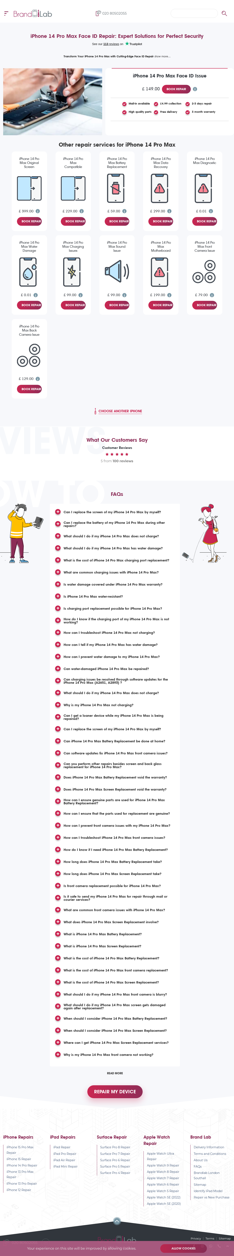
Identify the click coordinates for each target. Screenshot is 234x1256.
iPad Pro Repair (64, 1155)
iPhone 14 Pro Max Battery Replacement (117, 163)
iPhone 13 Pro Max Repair (20, 1176)
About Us (201, 1162)
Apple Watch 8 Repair (163, 1173)
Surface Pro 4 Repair (115, 1175)
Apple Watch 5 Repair (163, 1193)
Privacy (194, 1238)
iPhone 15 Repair (19, 1161)
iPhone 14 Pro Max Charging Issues (73, 247)
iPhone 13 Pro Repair (22, 1185)
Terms (209, 1238)
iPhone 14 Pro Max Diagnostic (204, 161)
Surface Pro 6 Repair (115, 1162)
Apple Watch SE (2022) (163, 1199)
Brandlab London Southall (207, 1177)
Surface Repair (112, 1139)
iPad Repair (62, 1149)
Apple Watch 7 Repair (163, 1180)
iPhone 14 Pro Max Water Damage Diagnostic (29, 247)
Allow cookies (184, 1248)
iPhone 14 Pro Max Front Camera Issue (205, 247)
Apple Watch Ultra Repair (160, 1158)
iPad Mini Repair (65, 1168)
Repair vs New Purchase (212, 1199)
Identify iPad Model (208, 1193)
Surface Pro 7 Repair (115, 1155)
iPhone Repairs (18, 1139)
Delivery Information (209, 1149)
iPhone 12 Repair (19, 1192)
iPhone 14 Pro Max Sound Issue (117, 247)
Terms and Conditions (210, 1155)
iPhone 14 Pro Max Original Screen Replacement (29, 163)
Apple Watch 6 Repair (163, 1186)
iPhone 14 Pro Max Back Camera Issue (29, 330)
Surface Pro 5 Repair (115, 1168)
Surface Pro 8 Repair (115, 1149)
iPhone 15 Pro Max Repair (20, 1151)
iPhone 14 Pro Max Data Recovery (161, 163)
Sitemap (200, 1186)
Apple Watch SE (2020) (164, 1205)
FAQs (198, 1168)
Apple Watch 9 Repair (163, 1167)
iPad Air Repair (64, 1162)
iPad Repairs (62, 1139)
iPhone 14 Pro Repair (22, 1167)
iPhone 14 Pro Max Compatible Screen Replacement (73, 163)
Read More (114, 1073)
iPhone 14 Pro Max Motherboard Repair (161, 247)
